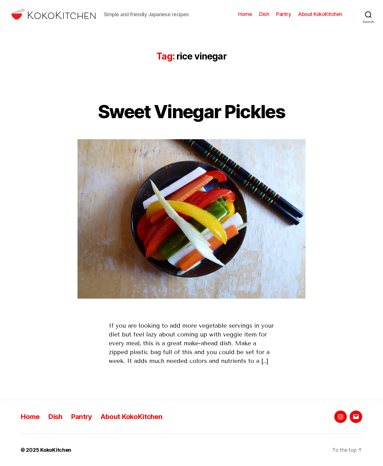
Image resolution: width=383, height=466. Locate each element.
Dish (264, 14)
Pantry (283, 14)
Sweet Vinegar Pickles (191, 111)
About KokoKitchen (320, 14)
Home (245, 14)
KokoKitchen (55, 450)
